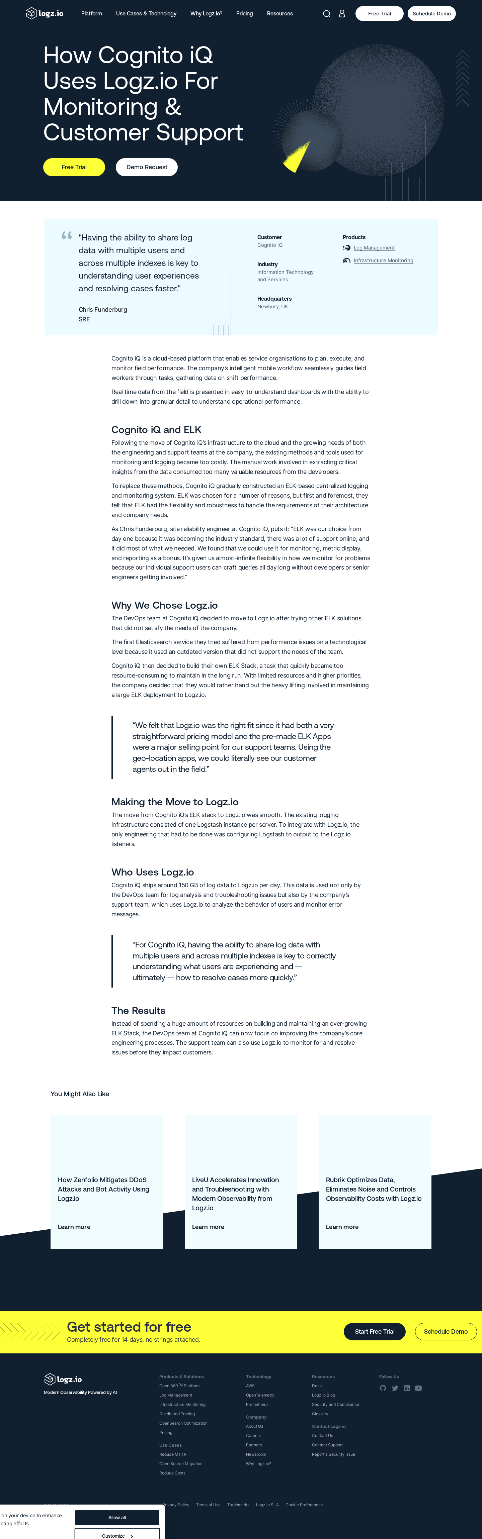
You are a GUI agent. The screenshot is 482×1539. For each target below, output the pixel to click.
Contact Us (322, 1435)
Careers (253, 1435)
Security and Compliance (335, 1404)
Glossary (320, 1413)
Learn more (74, 1226)
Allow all (253, 1489)
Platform (91, 13)
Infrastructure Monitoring (182, 1404)
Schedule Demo (446, 1331)
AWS (250, 1385)
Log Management (175, 1395)
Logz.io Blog (323, 1395)
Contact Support (327, 1444)
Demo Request (147, 167)
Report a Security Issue (333, 1454)
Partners (254, 1444)
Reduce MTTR (172, 1454)
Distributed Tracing (177, 1413)
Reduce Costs (172, 1472)
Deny (253, 1526)
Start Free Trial (375, 1331)
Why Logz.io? (206, 13)
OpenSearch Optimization (183, 1423)
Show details (21, 1506)
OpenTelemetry (260, 1395)
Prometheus (257, 1404)
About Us (254, 1426)
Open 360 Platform (179, 1385)
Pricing (244, 13)
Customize (253, 1507)
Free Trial (74, 167)
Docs (317, 1385)
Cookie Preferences (304, 1504)
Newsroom (256, 1454)
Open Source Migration (181, 1463)
